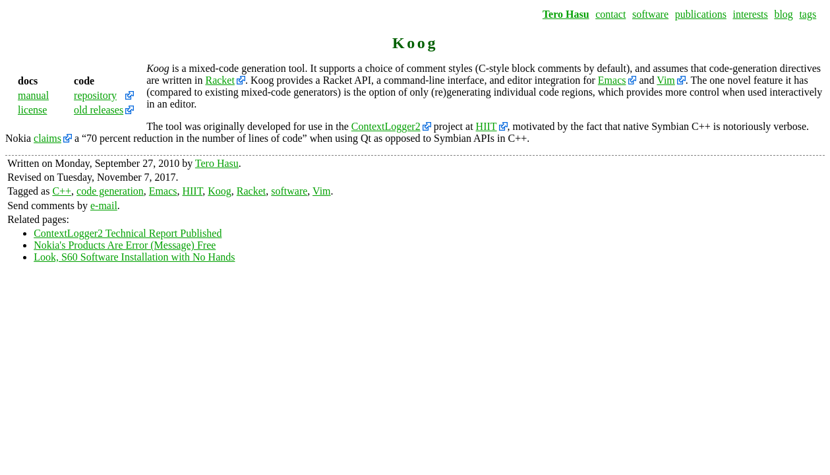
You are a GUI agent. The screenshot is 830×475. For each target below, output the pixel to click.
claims (47, 138)
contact (610, 14)
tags (807, 14)
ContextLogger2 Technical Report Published (128, 233)
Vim (665, 80)
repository (95, 95)
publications (700, 14)
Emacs (612, 80)
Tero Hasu (566, 14)
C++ (61, 191)
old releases (98, 109)
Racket (219, 80)
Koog (219, 191)
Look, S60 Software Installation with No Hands (134, 257)
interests (749, 14)
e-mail (103, 205)
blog (783, 14)
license (32, 109)
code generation (110, 191)
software (650, 14)
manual (33, 95)
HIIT (486, 126)
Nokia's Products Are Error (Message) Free (125, 245)
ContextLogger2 (386, 126)
